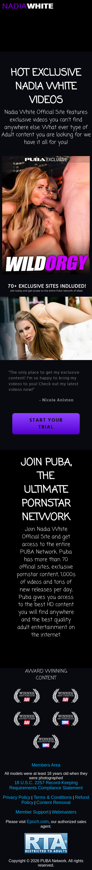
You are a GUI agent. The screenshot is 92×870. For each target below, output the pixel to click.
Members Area (46, 765)
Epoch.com (38, 821)
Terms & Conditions (52, 797)
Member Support (32, 812)
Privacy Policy (16, 797)
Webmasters (64, 812)
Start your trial (46, 424)
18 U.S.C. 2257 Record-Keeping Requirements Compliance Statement (46, 785)
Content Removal (53, 802)
